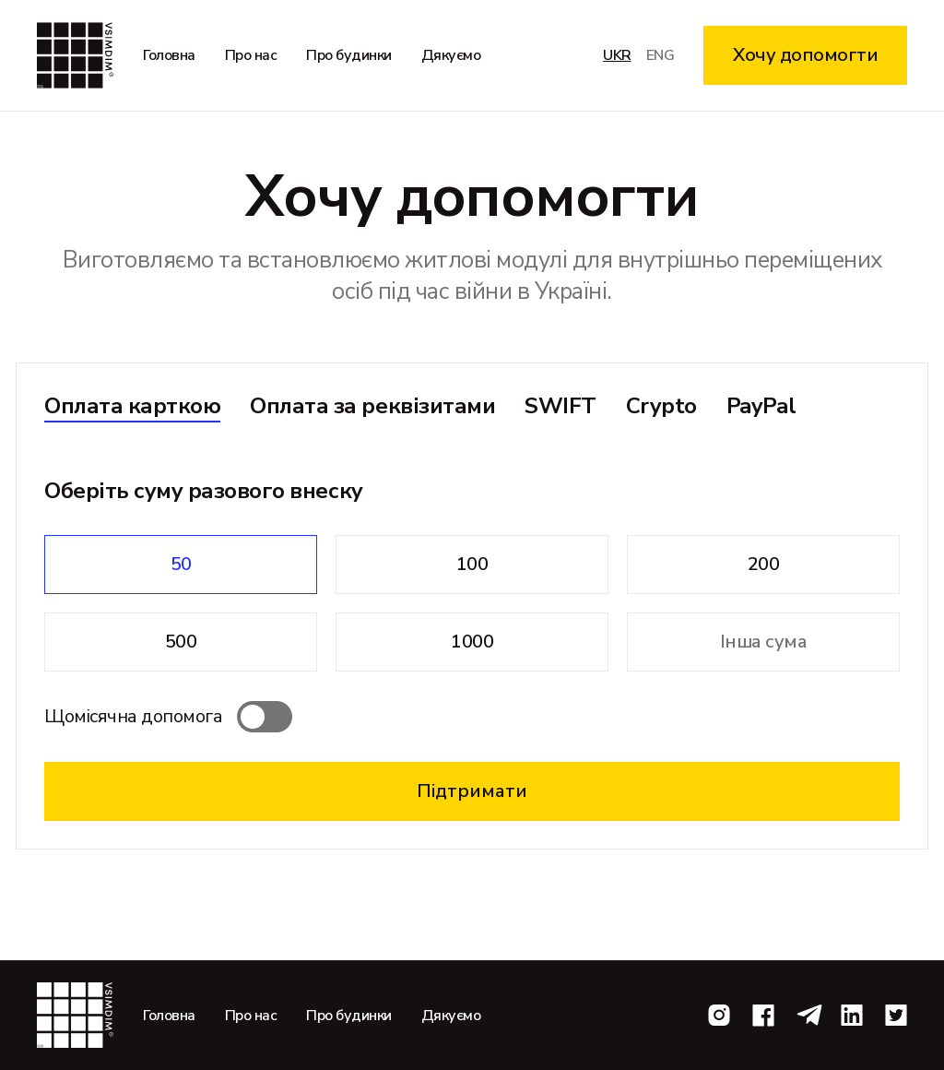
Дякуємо (451, 55)
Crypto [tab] (661, 406)
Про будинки (349, 55)
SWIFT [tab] (560, 406)
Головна (169, 55)
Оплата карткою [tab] (132, 406)
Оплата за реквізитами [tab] (372, 406)
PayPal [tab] (761, 406)
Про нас (251, 55)
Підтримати (472, 791)
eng (660, 55)
